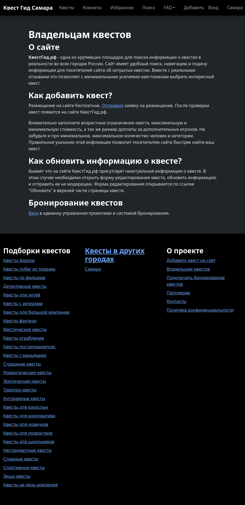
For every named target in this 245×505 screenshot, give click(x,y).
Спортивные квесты (24, 467)
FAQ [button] (168, 8)
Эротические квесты (24, 381)
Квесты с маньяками (24, 355)
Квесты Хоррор (19, 260)
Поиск (148, 8)
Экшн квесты (17, 476)
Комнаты (92, 8)
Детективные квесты (24, 286)
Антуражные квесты (24, 398)
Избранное (121, 8)
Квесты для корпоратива (29, 416)
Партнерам (178, 293)
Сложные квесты (20, 459)
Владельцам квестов (188, 269)
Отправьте (112, 105)
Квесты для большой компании (36, 312)
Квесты (66, 8)
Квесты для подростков (27, 433)
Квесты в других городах (115, 255)
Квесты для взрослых (25, 407)
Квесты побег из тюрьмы (29, 269)
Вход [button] (213, 8)
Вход (34, 213)
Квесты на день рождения (30, 485)
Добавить (194, 8)
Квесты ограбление (23, 338)
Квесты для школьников (28, 442)
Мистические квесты (25, 329)
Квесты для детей (21, 295)
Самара (93, 269)
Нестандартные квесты (27, 450)
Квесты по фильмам (24, 278)
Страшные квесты (22, 364)
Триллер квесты (19, 390)
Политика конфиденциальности (200, 310)
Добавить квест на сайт (191, 260)
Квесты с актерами (23, 303)
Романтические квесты (27, 373)
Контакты (176, 301)
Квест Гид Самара (28, 7)
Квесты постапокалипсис (29, 347)
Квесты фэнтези (19, 321)
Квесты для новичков (25, 424)
